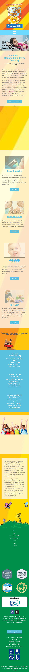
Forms (15, 541)
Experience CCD (15, 536)
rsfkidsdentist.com (14, 407)
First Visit (14, 305)
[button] (14, 32)
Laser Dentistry (14, 171)
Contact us (11, 91)
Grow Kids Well (14, 216)
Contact (14, 545)
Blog (14, 543)
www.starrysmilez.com (14, 387)
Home (14, 531)
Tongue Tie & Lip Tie (14, 260)
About (14, 533)
